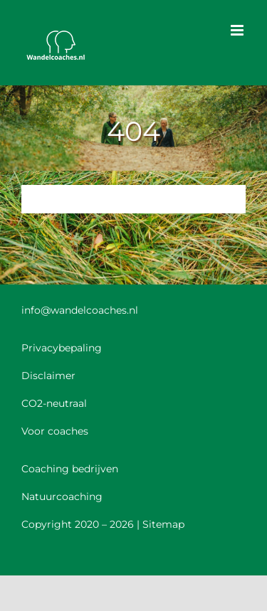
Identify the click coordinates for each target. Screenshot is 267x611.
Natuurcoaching (62, 496)
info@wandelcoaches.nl (79, 310)
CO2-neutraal (54, 403)
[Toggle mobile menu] (238, 30)
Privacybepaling (61, 347)
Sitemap (163, 524)
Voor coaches (54, 431)
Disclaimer (48, 375)
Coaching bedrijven (69, 468)
